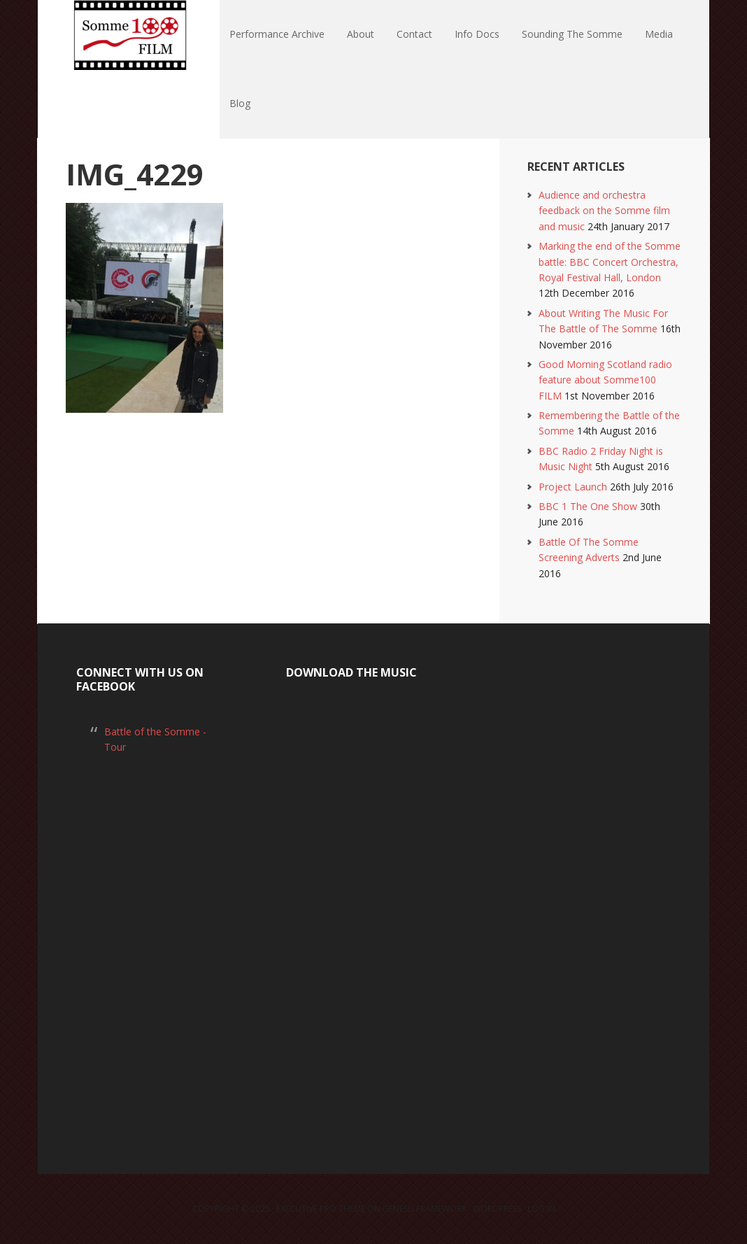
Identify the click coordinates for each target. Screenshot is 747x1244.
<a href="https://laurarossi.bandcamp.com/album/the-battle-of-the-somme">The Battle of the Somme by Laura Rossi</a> (373, 910)
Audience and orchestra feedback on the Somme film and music (604, 210)
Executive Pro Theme (320, 1209)
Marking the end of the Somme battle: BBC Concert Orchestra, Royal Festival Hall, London (610, 261)
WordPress (497, 1209)
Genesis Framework (425, 1209)
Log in (541, 1209)
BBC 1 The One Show (588, 506)
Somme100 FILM (129, 35)
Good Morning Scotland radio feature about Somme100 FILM (605, 380)
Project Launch (573, 486)
